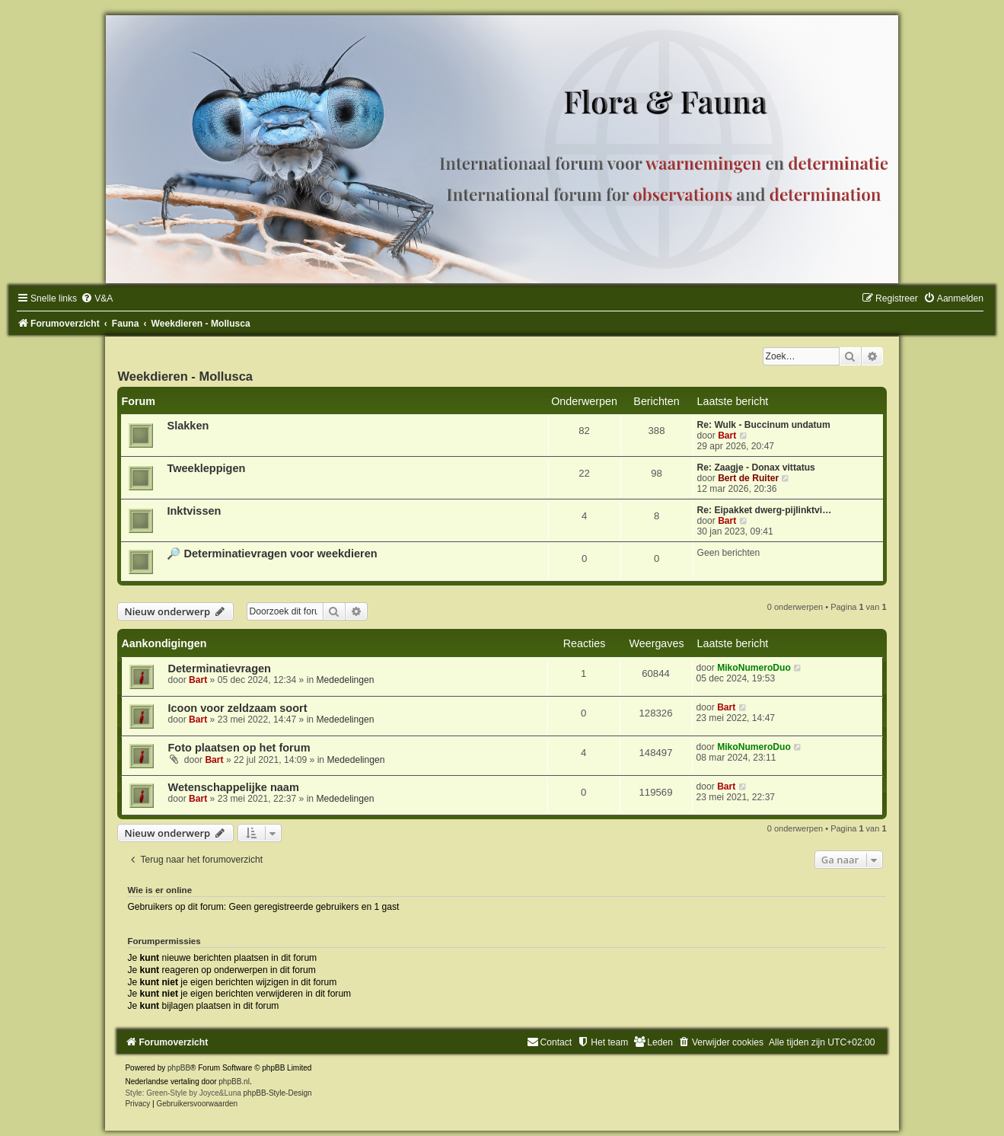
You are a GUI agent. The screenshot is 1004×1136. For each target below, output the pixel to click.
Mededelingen (345, 680)
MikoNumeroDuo (754, 667)
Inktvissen (194, 511)
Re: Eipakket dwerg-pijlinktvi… (764, 510)
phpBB (178, 1068)
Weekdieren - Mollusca (185, 376)
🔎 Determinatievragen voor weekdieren (272, 553)
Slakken (188, 426)
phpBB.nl (234, 1081)
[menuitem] (97, 298)
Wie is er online (159, 890)
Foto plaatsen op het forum (238, 748)
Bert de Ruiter (748, 478)
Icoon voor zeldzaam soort (237, 708)
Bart (727, 435)
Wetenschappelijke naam (232, 787)
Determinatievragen (219, 668)
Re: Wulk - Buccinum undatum (763, 425)
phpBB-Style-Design (278, 1093)
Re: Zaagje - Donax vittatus (756, 467)
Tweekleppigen (206, 468)
